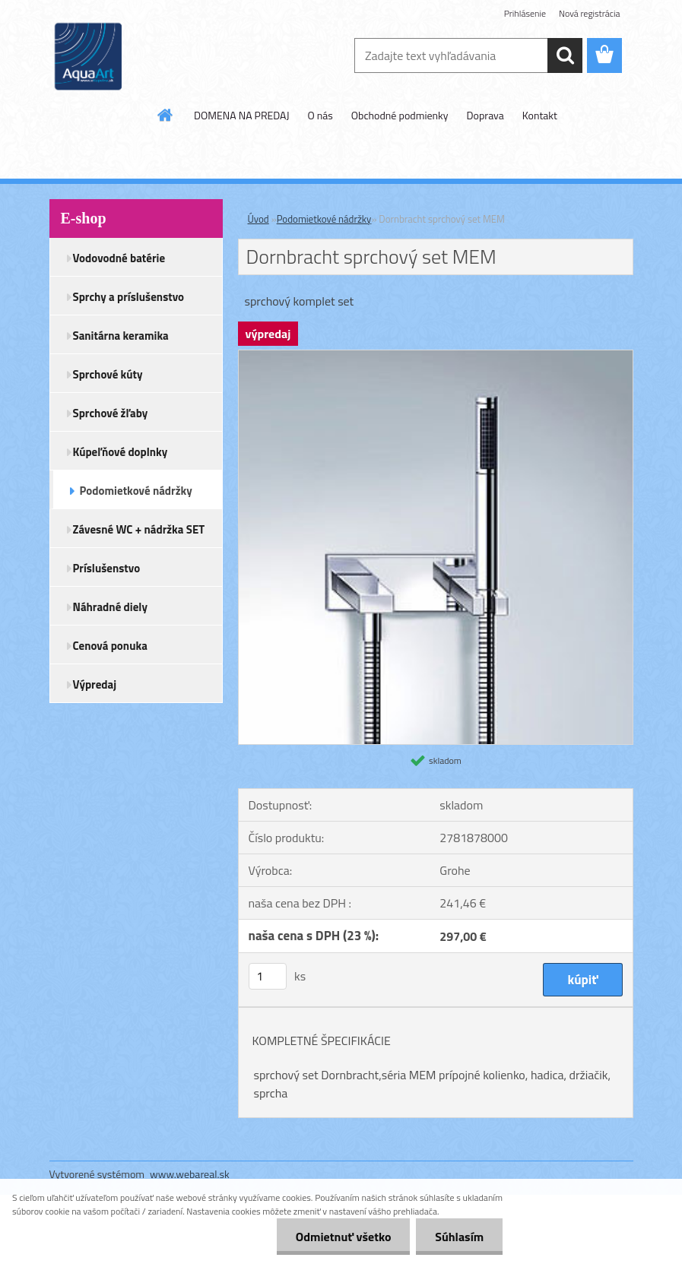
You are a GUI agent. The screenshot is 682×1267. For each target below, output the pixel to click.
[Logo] (154, 56)
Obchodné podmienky (400, 115)
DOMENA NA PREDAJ (241, 115)
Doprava (485, 115)
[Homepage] (166, 114)
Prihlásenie (525, 13)
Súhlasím (459, 1236)
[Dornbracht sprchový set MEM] (436, 356)
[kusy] (268, 976)
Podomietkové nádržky (324, 218)
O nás (319, 115)
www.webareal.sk (190, 1174)
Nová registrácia (589, 13)
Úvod (258, 218)
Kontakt (539, 115)
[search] (564, 55)
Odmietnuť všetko (343, 1236)
